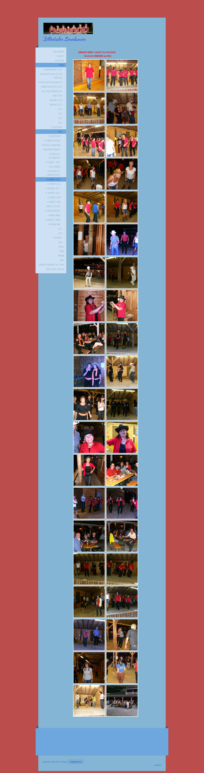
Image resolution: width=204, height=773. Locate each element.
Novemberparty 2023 (53, 71)
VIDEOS (61, 248)
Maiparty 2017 (56, 106)
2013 (60, 124)
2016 (60, 111)
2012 (60, 133)
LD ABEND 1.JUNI (53, 199)
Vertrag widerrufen (76, 763)
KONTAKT (60, 58)
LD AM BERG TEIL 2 (52, 194)
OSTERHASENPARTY (52, 212)
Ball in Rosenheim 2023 (52, 93)
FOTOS (61, 67)
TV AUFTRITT (57, 239)
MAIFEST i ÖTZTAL (53, 208)
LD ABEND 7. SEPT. (53, 164)
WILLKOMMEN (58, 53)
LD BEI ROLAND (54, 138)
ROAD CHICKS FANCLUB (55, 271)
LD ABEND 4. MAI (53, 203)
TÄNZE (61, 253)
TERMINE (60, 257)
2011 (60, 230)
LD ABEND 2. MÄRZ (53, 221)
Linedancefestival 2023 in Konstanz (51, 77)
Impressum (46, 763)
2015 (60, 115)
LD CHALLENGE (56, 129)
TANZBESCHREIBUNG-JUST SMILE (51, 266)
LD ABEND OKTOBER (52, 142)
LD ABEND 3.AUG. (53, 181)
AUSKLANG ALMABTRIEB (51, 147)
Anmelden (157, 767)
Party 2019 (57, 97)
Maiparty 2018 (56, 102)
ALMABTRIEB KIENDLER (51, 151)
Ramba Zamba (54, 217)
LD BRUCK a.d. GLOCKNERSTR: (54, 157)
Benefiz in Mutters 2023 (51, 88)
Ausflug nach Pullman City (50, 84)
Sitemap (63, 763)
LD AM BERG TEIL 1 (52, 190)
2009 (60, 244)
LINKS (62, 262)
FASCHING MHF (54, 226)
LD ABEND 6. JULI (53, 185)
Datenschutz (55, 763)
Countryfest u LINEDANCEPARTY (53, 175)
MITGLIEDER (59, 62)
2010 (60, 235)
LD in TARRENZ (54, 168)
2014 (60, 120)
